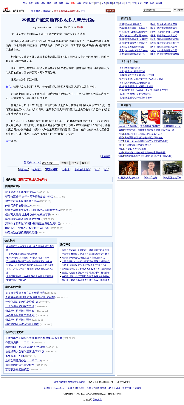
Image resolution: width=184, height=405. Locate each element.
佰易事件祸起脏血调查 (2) (20, 315)
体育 (37, 3)
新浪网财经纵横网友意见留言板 (70, 382)
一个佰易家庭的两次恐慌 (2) (21, 301)
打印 (97, 169)
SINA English (114, 388)
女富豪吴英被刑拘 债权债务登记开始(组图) (30, 297)
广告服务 (70, 388)
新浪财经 (35, 11)
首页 (25, 3)
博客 (67, 3)
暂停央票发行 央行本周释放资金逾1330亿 (29, 196)
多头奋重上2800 (14, 356)
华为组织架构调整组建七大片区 (23, 219)
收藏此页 (37, 169)
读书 (109, 3)
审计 (8, 141)
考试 (115, 3)
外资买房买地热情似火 (18, 205)
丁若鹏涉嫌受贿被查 (17, 369)
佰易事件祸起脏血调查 (18, 319)
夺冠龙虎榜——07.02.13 (19, 342)
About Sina (59, 388)
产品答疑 (136, 388)
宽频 (79, 3)
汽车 (85, 3)
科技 (61, 3)
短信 (134, 3)
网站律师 (101, 388)
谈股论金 (23, 169)
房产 (91, 3)
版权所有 (97, 399)
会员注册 (126, 388)
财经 (49, 3)
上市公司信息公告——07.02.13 (23, 360)
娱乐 (43, 3)
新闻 (31, 3)
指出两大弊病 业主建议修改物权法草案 (27, 214)
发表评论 (105, 156)
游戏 (97, 3)
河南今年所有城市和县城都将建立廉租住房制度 (32, 223)
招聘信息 (91, 388)
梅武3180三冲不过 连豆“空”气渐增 (25, 347)
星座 (121, 3)
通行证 (159, 3)
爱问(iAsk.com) (32, 162)
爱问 (139, 3)
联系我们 (80, 388)
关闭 (106, 169)
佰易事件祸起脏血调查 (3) (20, 310)
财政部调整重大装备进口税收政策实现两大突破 (32, 210)
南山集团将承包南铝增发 (19, 365)
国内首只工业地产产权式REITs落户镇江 (28, 228)
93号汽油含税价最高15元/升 (21, 232)
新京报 (80, 27)
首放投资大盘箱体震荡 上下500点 (24, 351)
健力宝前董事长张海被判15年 (22, 201)
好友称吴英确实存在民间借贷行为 (25, 292)
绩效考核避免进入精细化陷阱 (22, 324)
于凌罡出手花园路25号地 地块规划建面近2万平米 (33, 338)
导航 (152, 3)
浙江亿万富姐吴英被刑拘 (66, 11)
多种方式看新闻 (82, 169)
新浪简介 (48, 388)
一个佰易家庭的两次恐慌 (19, 306)
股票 (55, 3)
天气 (127, 3)
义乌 (8, 86)
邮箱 (146, 3)
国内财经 (47, 11)
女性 (103, 3)
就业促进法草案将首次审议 (21, 192)
